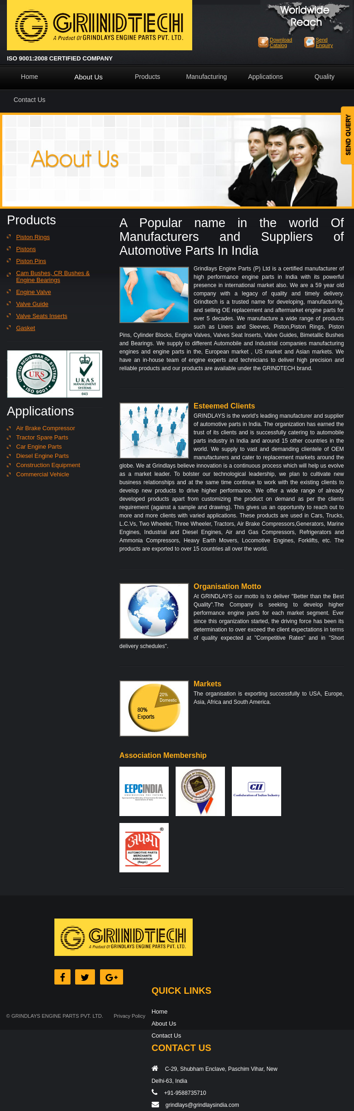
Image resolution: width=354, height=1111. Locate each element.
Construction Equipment (48, 465)
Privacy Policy (129, 1016)
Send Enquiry (324, 42)
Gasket (25, 327)
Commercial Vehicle (42, 474)
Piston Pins (31, 261)
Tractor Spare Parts (42, 437)
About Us (88, 77)
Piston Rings (33, 237)
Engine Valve (33, 291)
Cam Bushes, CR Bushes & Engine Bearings (53, 276)
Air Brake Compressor (45, 428)
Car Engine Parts (39, 446)
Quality (324, 76)
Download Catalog (281, 42)
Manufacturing (206, 76)
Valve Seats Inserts (41, 315)
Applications (265, 76)
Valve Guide (32, 303)
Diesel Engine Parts (42, 455)
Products (147, 76)
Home (29, 76)
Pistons (26, 249)
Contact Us (29, 99)
